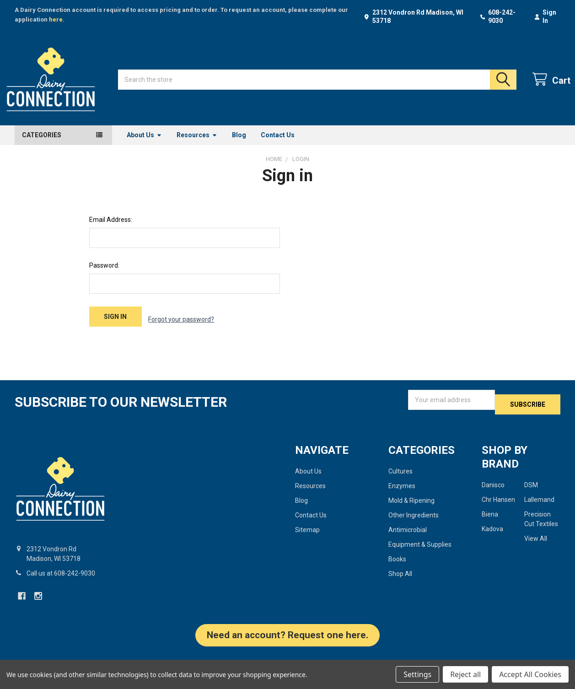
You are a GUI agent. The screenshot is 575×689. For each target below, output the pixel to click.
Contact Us (278, 145)
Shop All (400, 573)
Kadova (492, 529)
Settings (417, 674)
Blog (239, 145)
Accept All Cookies (530, 674)
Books (397, 559)
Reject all (465, 674)
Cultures (400, 471)
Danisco (493, 485)
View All (535, 538)
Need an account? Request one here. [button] (287, 635)
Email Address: (110, 229)
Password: (104, 275)
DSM (531, 485)
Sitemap (307, 529)
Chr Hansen (498, 499)
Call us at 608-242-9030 (61, 573)
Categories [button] (41, 145)
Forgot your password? (181, 326)
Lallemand (539, 499)
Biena (490, 514)
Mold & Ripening (411, 500)
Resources (197, 145)
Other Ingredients (413, 515)
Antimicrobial (407, 529)
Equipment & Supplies (419, 544)
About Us (144, 145)
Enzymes (401, 486)
